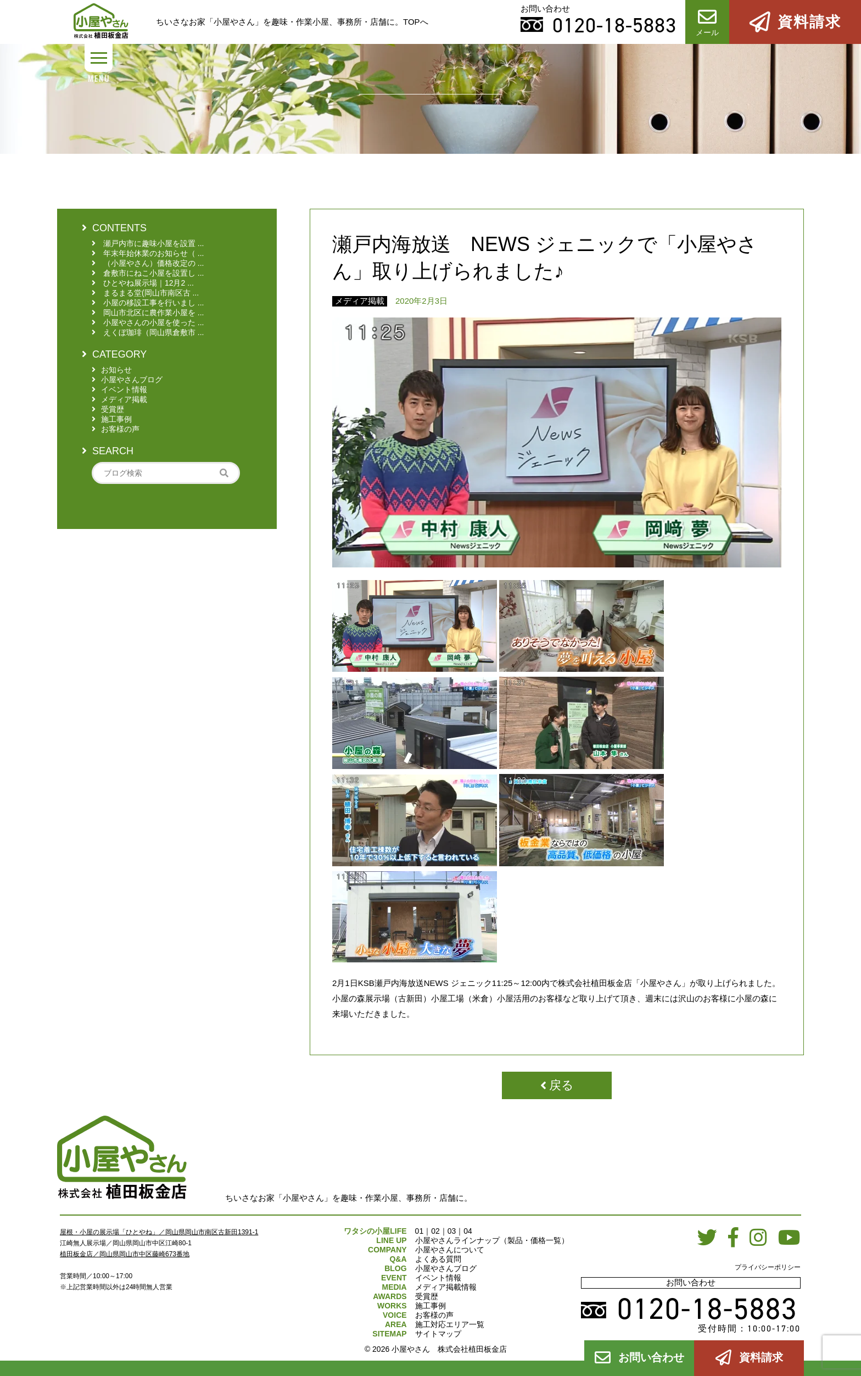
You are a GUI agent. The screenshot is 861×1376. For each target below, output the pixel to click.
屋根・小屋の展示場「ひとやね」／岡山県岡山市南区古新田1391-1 (159, 1232)
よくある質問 (438, 1259)
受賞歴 (426, 1296)
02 (435, 1231)
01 (419, 1231)
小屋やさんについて (449, 1249)
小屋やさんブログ (446, 1268)
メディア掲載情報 (446, 1287)
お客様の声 (434, 1315)
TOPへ (415, 21)
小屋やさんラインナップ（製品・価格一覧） (492, 1240)
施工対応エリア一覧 (449, 1324)
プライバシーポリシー (768, 1267)
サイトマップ (438, 1333)
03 (452, 1231)
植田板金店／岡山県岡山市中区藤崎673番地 (124, 1254)
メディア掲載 (359, 300)
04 (467, 1231)
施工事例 (430, 1305)
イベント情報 (438, 1277)
